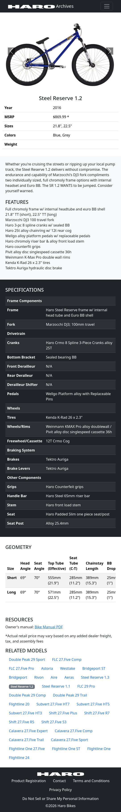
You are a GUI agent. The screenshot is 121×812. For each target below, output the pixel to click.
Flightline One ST (66, 748)
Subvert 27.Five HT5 (93, 704)
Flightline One (99, 748)
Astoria (47, 668)
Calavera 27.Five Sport (69, 739)
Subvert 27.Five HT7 (53, 704)
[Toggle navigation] (106, 6)
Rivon (39, 677)
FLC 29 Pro (86, 686)
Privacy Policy (62, 789)
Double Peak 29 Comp (27, 695)
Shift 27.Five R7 (97, 713)
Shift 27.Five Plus (63, 713)
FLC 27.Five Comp (67, 659)
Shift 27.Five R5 (21, 721)
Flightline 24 (19, 757)
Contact (61, 780)
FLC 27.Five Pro (21, 668)
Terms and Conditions (93, 780)
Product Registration (29, 780)
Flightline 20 (19, 704)
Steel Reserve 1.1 (56, 686)
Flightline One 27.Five (27, 748)
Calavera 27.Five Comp (74, 730)
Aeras (69, 677)
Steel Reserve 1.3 (95, 677)
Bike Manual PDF (49, 626)
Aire (54, 677)
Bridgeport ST (93, 668)
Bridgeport (18, 677)
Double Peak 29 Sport (27, 659)
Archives (41, 6)
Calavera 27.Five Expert (28, 730)
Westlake (67, 668)
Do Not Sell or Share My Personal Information (60, 798)
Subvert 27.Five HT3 (25, 713)
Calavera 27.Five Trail (26, 739)
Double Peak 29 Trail (70, 695)
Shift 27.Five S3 (54, 721)
